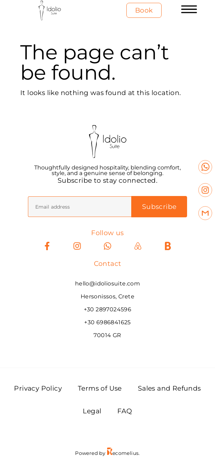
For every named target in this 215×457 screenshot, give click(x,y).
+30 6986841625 (107, 322)
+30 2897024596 (108, 309)
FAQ (124, 411)
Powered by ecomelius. (107, 453)
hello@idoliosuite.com (107, 283)
